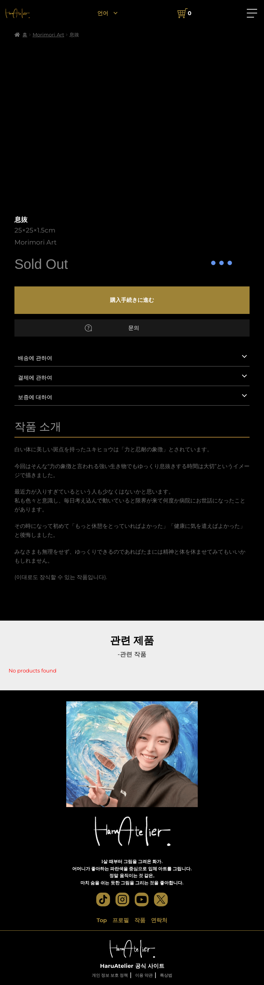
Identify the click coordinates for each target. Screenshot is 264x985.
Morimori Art (48, 35)
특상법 (166, 975)
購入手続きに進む (132, 299)
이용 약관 (144, 975)
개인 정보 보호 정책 (110, 975)
